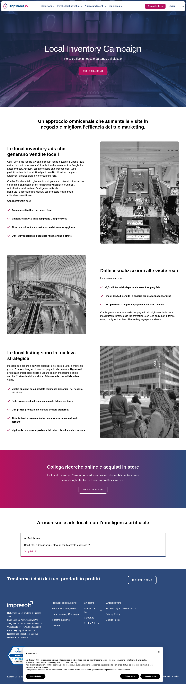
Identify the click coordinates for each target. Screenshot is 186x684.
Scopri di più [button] (35, 676)
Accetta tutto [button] (150, 676)
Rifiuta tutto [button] (130, 676)
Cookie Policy (113, 620)
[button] (159, 652)
